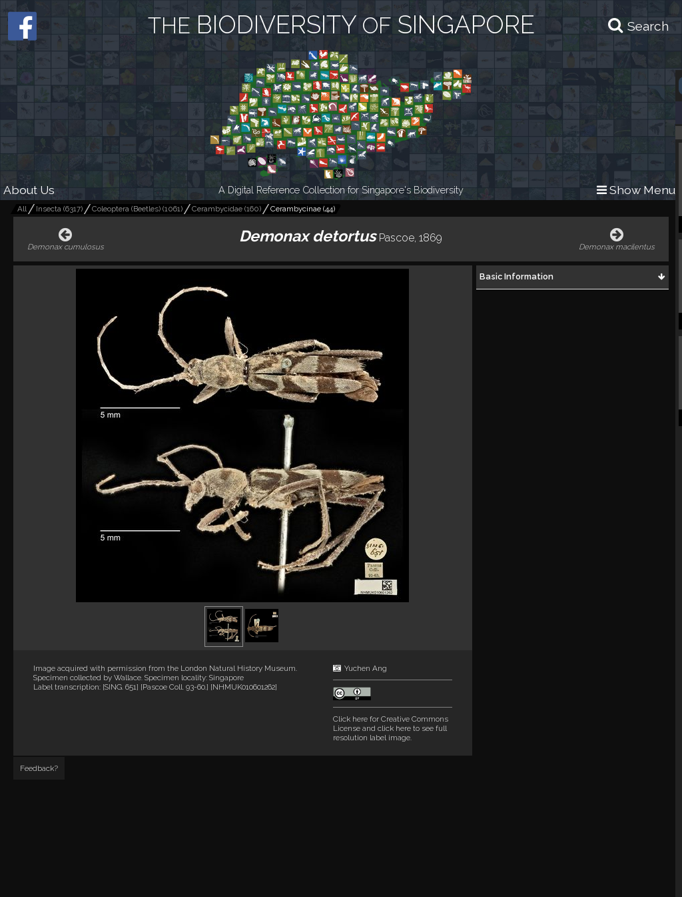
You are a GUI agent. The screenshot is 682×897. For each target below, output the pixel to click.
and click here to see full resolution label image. (390, 728)
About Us (29, 190)
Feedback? (39, 768)
